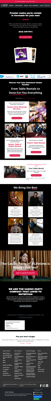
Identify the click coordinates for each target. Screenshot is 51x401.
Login (39, 367)
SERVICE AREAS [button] (18, 5)
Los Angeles (6, 369)
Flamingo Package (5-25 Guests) (31, 354)
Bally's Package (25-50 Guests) (30, 357)
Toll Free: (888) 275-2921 (7, 357)
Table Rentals (18, 378)
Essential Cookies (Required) (39, 389)
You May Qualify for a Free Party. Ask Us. (26, 1)
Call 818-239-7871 (25, 306)
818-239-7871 (47, 5)
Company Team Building (18, 364)
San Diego (28, 343)
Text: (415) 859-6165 (7, 355)
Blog (39, 365)
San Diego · (29, 98)
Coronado (22, 343)
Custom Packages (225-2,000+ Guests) (30, 374)
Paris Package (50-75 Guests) (31, 360)
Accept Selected (37, 396)
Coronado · (24, 98)
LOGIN (41, 5)
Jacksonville (6, 373)
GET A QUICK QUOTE (25, 37)
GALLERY (26, 5)
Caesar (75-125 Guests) (29, 364)
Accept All (36, 399)
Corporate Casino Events (19, 367)
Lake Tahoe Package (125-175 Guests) (31, 367)
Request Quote (6, 353)
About (4, 362)
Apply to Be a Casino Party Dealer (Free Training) (43, 358)
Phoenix (5, 371)
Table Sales (40, 362)
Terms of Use (41, 371)
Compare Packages (30, 376)
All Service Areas (7, 375)
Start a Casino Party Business (42, 354)
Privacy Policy (41, 369)
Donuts (39, 363)
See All (33, 98)
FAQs (4, 360)
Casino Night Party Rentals (19, 357)
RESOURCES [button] (35, 5)
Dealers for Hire (18, 373)
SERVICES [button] (11, 5)
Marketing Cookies (39, 394)
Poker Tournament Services (19, 376)
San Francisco (6, 367)
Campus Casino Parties (18, 360)
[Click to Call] (16, 1)
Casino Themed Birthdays (18, 370)
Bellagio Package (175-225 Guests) (30, 370)
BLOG (30, 5)
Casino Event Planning (18, 354)
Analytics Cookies (39, 392)
